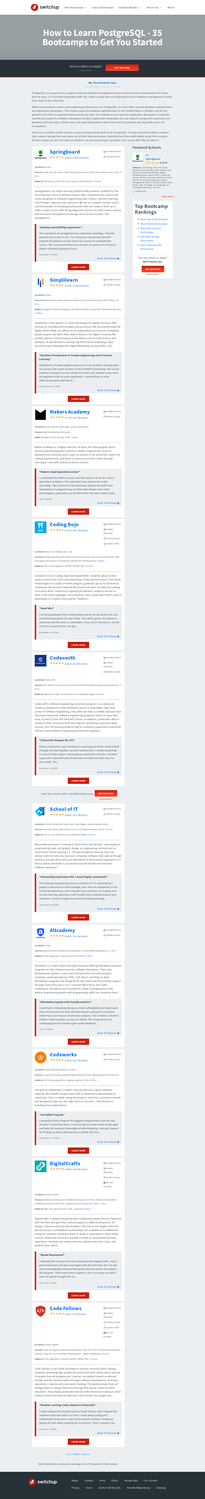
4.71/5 (61, 417)
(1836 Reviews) (80, 157)
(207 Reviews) (80, 1060)
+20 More (89, 956)
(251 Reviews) (80, 815)
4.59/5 (61, 285)
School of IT (64, 809)
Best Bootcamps (76, 7)
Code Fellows (65, 1308)
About (171, 7)
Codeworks (63, 1054)
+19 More (99, 694)
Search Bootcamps (103, 7)
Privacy (75, 1487)
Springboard (65, 151)
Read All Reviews (108, 258)
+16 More (91, 834)
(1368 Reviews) (80, 285)
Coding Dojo (64, 524)
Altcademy (62, 930)
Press (102, 1480)
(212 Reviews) (80, 936)
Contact (88, 1480)
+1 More (103, 1203)
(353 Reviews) (80, 663)
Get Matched (122, 67)
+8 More (74, 437)
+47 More (89, 566)
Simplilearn (64, 280)
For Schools (150, 1480)
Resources (155, 7)
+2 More (112, 950)
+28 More (156, 187)
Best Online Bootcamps (154, 223)
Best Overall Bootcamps (154, 219)
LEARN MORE (78, 267)
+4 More (87, 1209)
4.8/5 (60, 1314)
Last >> (86, 1454)
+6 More (100, 560)
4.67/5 (61, 157)
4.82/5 (61, 815)
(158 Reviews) (80, 1169)
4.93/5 (61, 936)
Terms (89, 1487)
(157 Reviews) (79, 1314)
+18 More (39, 313)
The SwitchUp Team (104, 82)
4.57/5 (61, 530)
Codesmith (63, 657)
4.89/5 (61, 1169)
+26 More (97, 181)
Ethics (114, 1480)
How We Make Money (139, 1487)
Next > (78, 1454)
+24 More (93, 1359)
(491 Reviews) (80, 530)
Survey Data (131, 1480)
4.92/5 (61, 663)
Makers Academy (70, 411)
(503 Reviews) (80, 417)
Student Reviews (130, 7)
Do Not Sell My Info (110, 1487)
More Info (167, 196)
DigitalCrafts (65, 1163)
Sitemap (161, 1487)
